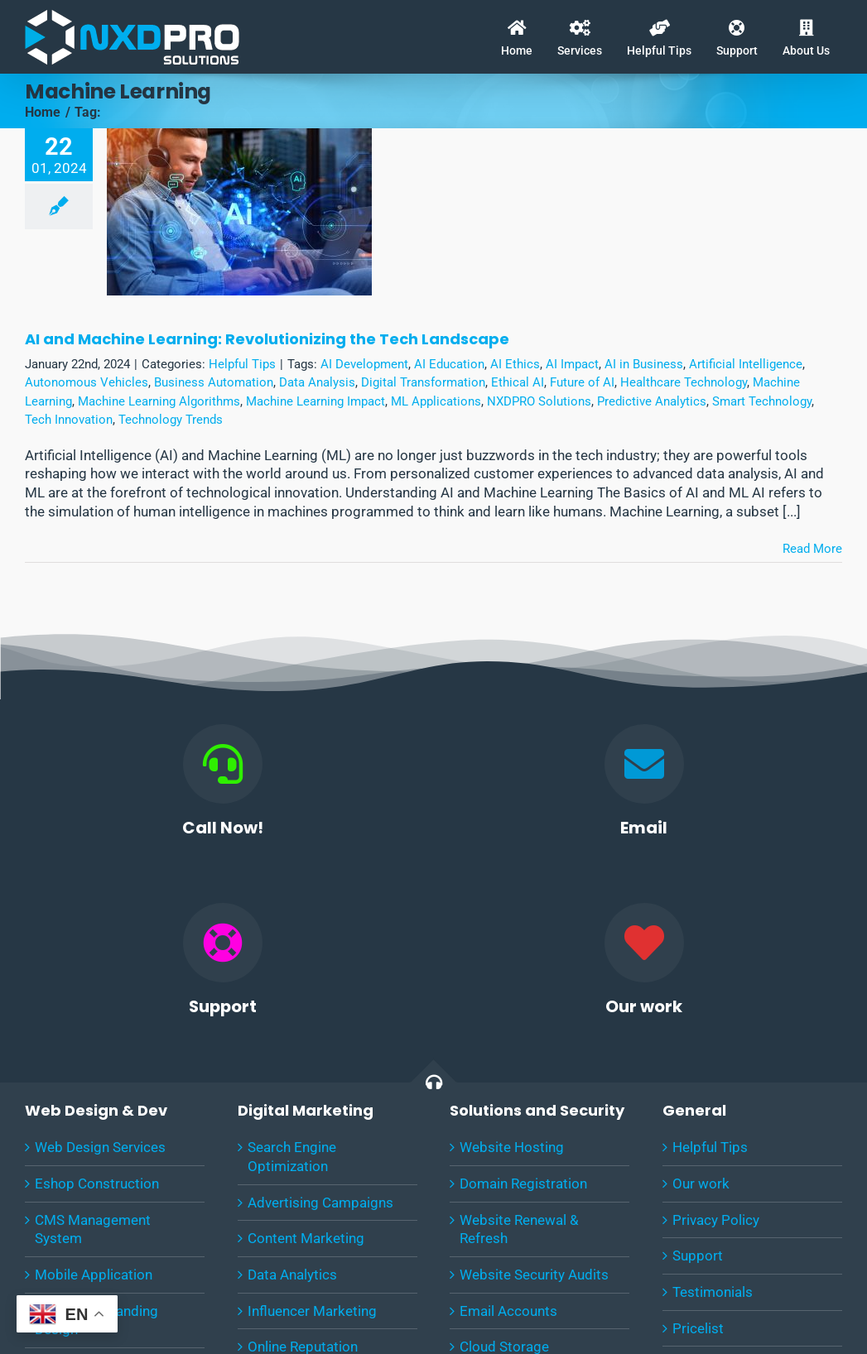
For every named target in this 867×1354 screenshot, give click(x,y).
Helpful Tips (242, 364)
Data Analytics (292, 1274)
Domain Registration (523, 1183)
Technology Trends (170, 419)
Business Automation (213, 382)
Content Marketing (306, 1238)
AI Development (364, 364)
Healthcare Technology (683, 382)
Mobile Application (93, 1274)
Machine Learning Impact (315, 401)
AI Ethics (515, 364)
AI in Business (643, 364)
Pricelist (698, 1328)
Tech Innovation (69, 419)
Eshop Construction (97, 1183)
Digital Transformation (423, 382)
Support (697, 1255)
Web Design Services (100, 1147)
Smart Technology (762, 401)
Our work (701, 1183)
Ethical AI (517, 382)
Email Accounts (508, 1311)
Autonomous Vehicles (86, 382)
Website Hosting (512, 1147)
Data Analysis (317, 382)
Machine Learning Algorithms (159, 401)
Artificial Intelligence (745, 364)
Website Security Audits (534, 1274)
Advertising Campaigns (320, 1202)
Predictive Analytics (651, 401)
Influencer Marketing (312, 1311)
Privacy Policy (715, 1220)
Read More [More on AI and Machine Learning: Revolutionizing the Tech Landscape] (812, 548)
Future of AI (582, 382)
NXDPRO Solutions (539, 401)
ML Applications (436, 401)
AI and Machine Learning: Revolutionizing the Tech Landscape (267, 339)
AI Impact (572, 364)
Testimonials (712, 1292)
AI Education (449, 364)
